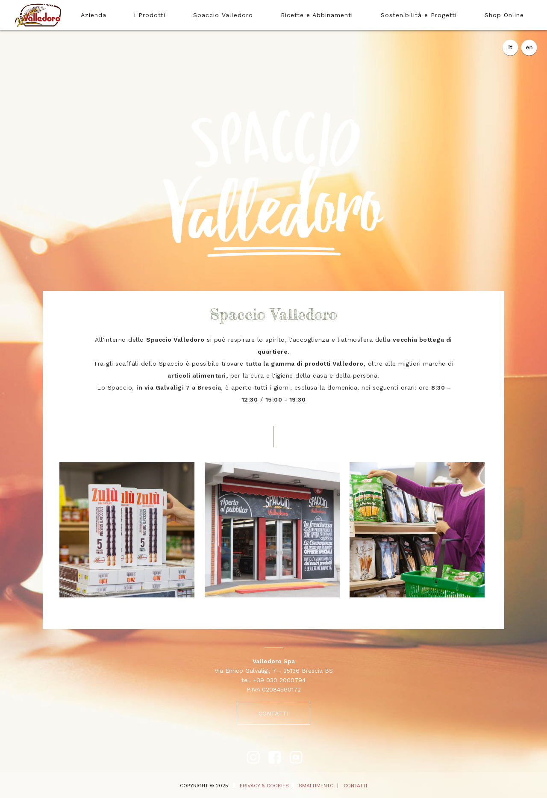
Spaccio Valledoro (223, 15)
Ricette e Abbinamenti (317, 15)
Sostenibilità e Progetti (419, 15)
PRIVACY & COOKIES (264, 786)
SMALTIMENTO (316, 786)
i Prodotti (149, 15)
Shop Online (504, 15)
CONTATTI (273, 713)
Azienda (93, 15)
